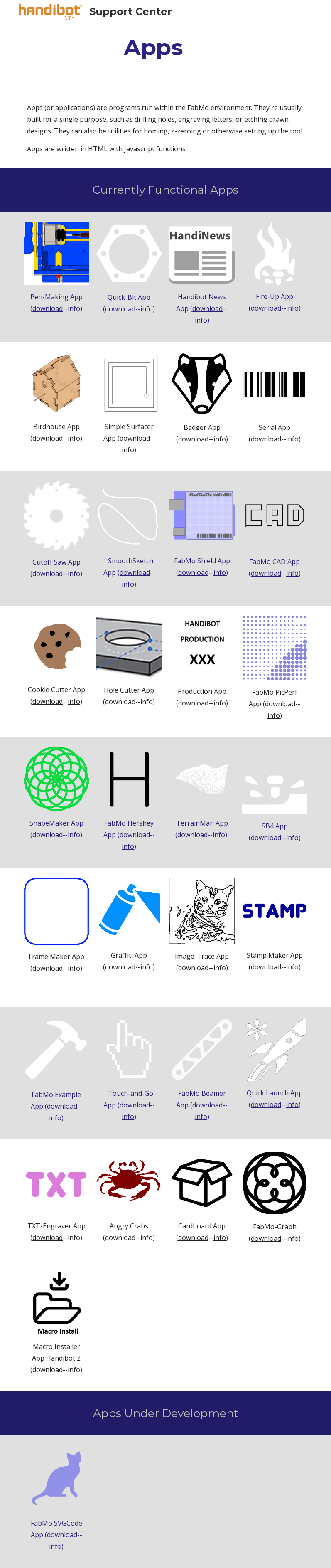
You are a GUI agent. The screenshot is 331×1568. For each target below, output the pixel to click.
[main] (153, 47)
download (47, 308)
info (146, 308)
